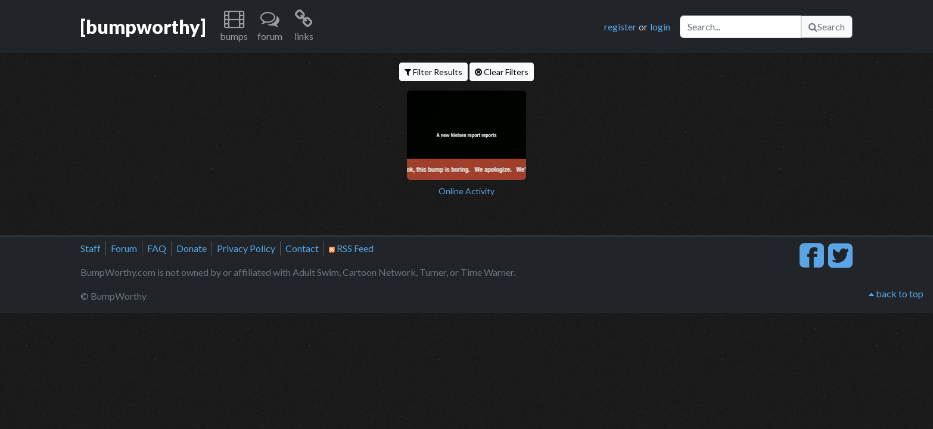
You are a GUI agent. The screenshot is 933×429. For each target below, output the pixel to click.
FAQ (156, 248)
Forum (124, 248)
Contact (302, 248)
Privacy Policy (246, 248)
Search (826, 26)
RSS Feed (351, 248)
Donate (191, 248)
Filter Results (433, 72)
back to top (896, 293)
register (620, 26)
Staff (90, 248)
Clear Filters (501, 72)
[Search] (740, 26)
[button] (234, 26)
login (660, 26)
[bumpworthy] (143, 26)
